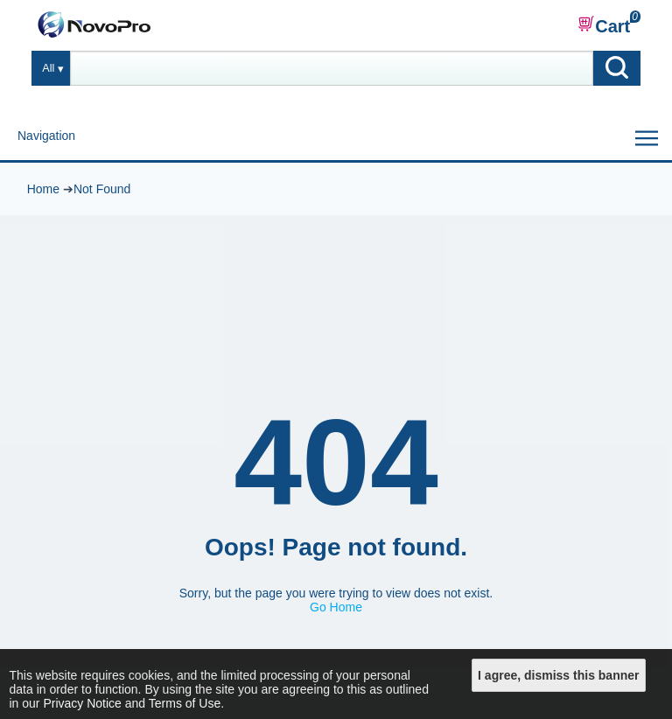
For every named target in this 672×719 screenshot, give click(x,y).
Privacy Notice (82, 703)
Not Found (102, 189)
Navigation (46, 136)
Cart (604, 25)
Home (43, 189)
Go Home (336, 607)
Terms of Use (184, 703)
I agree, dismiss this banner (558, 675)
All (48, 68)
